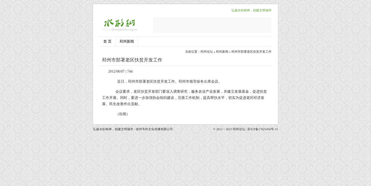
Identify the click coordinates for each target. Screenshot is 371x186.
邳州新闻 (127, 41)
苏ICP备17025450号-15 (262, 129)
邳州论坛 (206, 51)
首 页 (107, 41)
